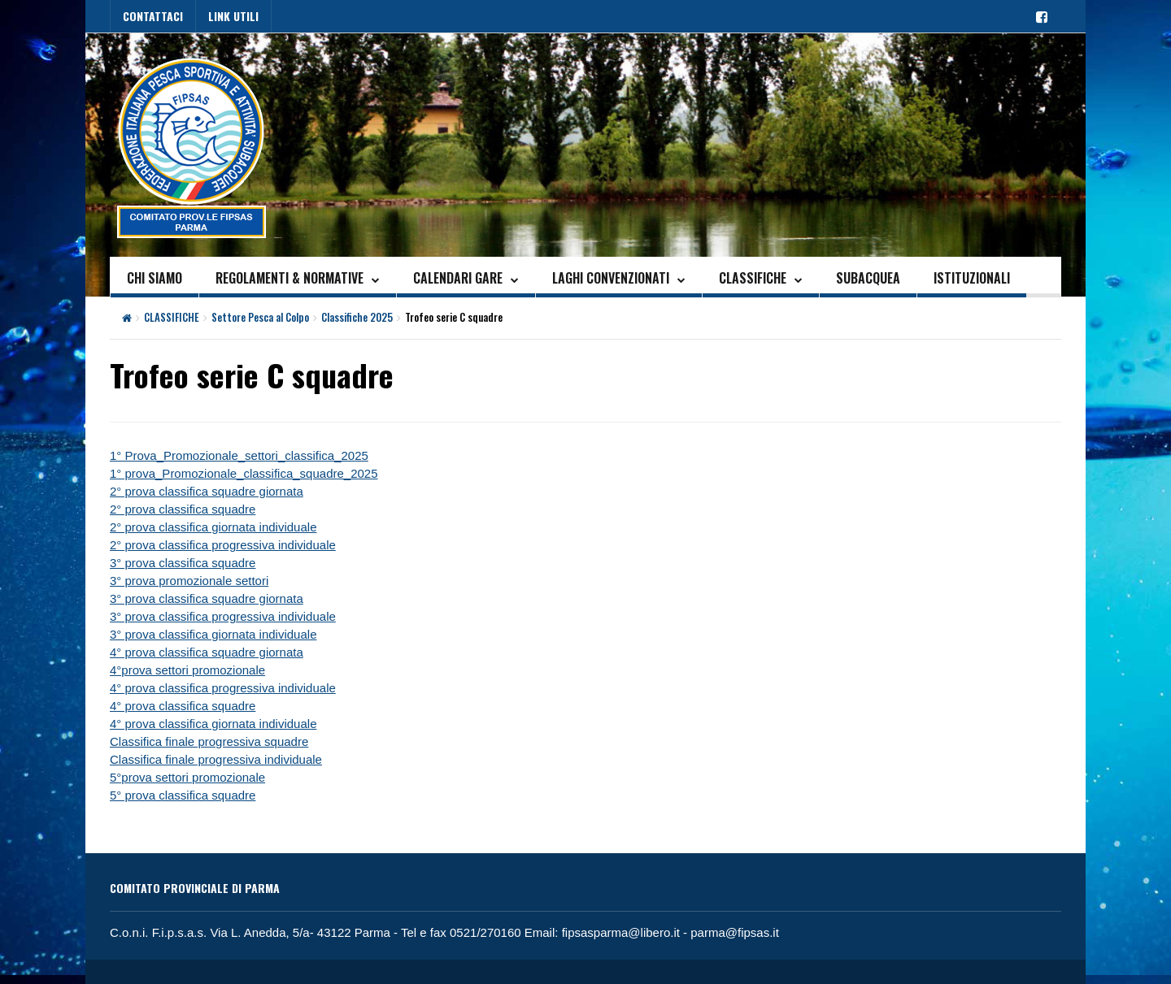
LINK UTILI (233, 15)
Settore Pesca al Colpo (260, 317)
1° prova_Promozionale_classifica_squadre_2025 (244, 473)
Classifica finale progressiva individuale (216, 759)
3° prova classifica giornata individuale (213, 634)
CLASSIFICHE (752, 278)
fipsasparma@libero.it (621, 932)
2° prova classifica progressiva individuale (223, 545)
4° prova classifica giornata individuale (213, 723)
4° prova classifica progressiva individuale (223, 688)
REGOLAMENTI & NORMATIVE (289, 278)
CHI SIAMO (154, 278)
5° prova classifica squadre (182, 795)
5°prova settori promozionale (187, 777)
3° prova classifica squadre (182, 563)
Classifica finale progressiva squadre (209, 741)
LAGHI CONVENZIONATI (610, 278)
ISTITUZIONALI (972, 278)
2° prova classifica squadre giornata (206, 491)
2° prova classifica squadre (182, 509)
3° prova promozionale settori (189, 580)
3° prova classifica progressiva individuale (223, 616)
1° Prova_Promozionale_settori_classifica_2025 (239, 455)
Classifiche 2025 (357, 317)
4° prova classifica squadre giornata (206, 652)
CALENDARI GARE (458, 278)
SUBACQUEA (868, 278)
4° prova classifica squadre (182, 706)
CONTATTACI (153, 15)
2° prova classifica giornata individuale (213, 527)
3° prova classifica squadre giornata (206, 598)
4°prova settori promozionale (187, 670)
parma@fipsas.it (734, 932)
